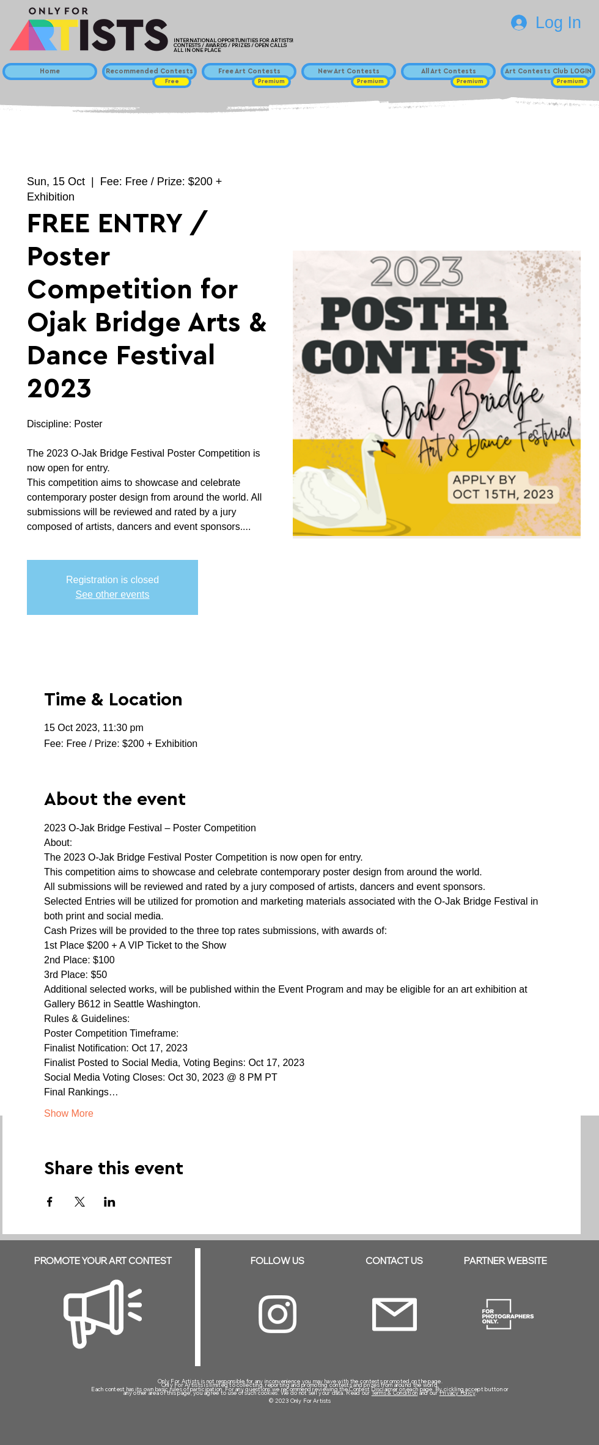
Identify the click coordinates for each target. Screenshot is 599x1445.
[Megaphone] (103, 1314)
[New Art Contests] (348, 71)
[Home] (49, 71)
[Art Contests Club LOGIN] (548, 71)
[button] (171, 81)
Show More (69, 1113)
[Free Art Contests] (249, 71)
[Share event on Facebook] (50, 1202)
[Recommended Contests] (149, 71)
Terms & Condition (395, 1392)
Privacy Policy (457, 1392)
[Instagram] (277, 1314)
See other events (113, 594)
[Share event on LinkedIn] (110, 1202)
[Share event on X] (80, 1202)
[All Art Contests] (448, 71)
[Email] (394, 1314)
